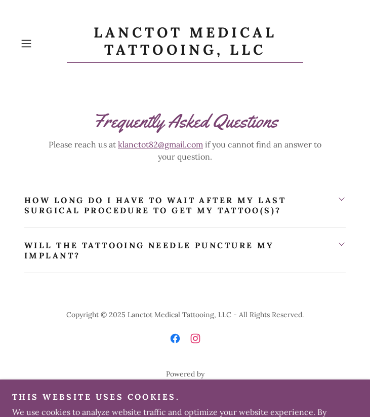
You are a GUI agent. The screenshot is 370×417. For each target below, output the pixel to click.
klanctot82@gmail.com (160, 144)
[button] (41, 43)
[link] (185, 43)
